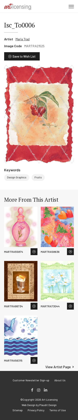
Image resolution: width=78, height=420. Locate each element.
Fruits (38, 177)
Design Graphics (16, 177)
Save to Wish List (24, 56)
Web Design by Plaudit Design (39, 405)
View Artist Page (58, 367)
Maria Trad (22, 39)
